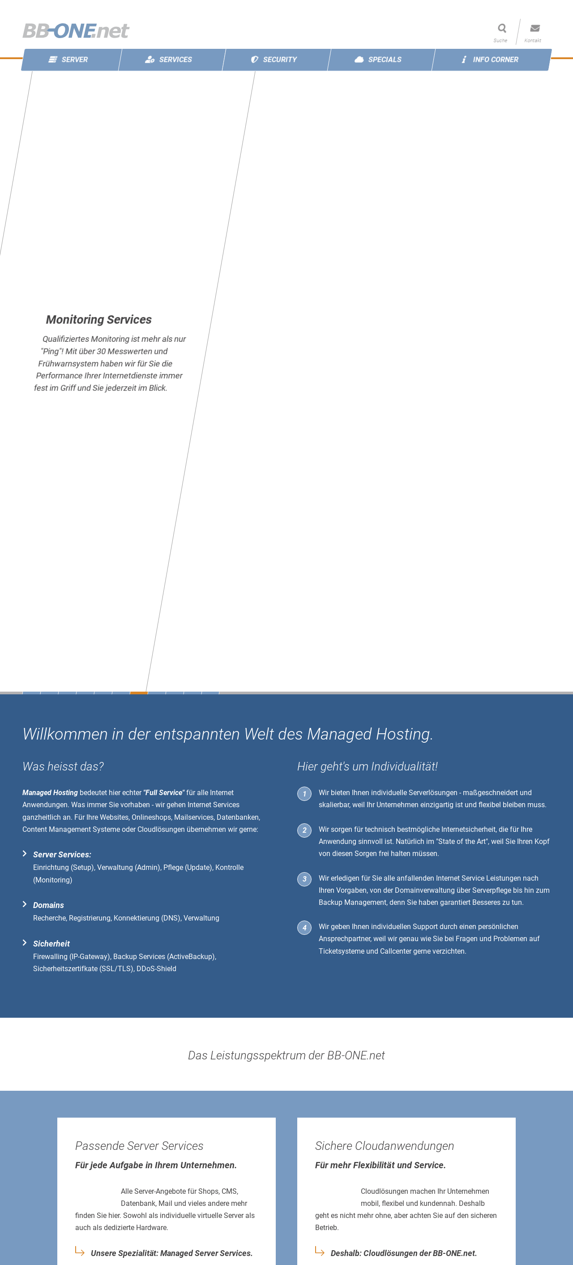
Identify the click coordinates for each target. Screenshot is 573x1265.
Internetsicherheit (468, 829)
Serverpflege (491, 890)
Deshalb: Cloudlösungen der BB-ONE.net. (404, 1253)
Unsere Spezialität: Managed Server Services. (172, 1253)
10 (192, 693)
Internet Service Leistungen (478, 878)
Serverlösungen (433, 792)
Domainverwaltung (425, 890)
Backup (330, 902)
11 (210, 693)
